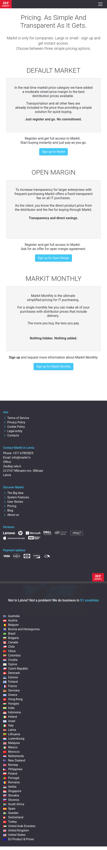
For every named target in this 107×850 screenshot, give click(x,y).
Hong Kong (13, 699)
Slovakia (11, 795)
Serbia (9, 786)
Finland (10, 681)
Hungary (11, 703)
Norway (10, 764)
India (8, 708)
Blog (8, 510)
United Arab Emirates (19, 826)
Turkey (10, 821)
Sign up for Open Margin (53, 258)
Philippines (12, 769)
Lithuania (11, 734)
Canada (10, 642)
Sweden (10, 813)
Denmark (11, 673)
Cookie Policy (14, 426)
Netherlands (13, 756)
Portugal (11, 778)
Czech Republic (15, 668)
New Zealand (14, 760)
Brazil (9, 633)
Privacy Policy (14, 422)
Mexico (10, 747)
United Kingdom (16, 830)
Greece (10, 694)
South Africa (13, 804)
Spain (9, 808)
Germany (11, 690)
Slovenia (11, 799)
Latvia (9, 729)
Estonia (10, 677)
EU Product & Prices (18, 839)
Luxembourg (13, 738)
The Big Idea (13, 493)
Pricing (9, 506)
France (10, 686)
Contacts (11, 435)
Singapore (12, 791)
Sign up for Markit (53, 151)
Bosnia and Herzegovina (21, 629)
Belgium (11, 624)
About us (11, 514)
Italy (8, 725)
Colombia (12, 655)
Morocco (11, 751)
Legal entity (12, 431)
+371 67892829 (23, 453)
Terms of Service (16, 418)
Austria (10, 620)
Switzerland (13, 817)
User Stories (13, 501)
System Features (16, 497)
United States (14, 834)
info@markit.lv (21, 457)
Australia (11, 616)
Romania (11, 782)
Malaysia (11, 743)
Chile (9, 646)
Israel (9, 721)
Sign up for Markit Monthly (53, 366)
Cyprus (10, 664)
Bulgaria (11, 638)
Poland (10, 773)
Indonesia (12, 712)
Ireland (10, 716)
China (9, 651)
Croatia (10, 659)
